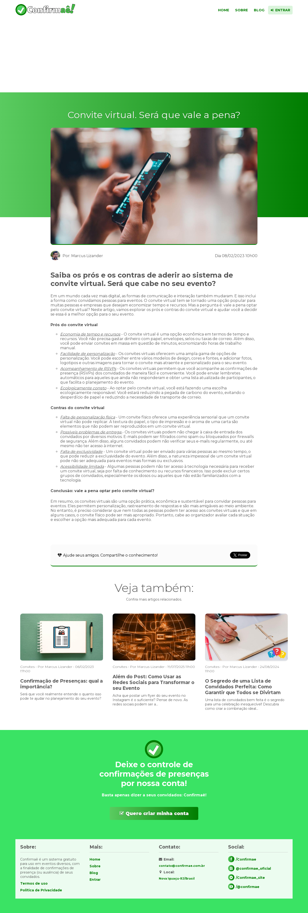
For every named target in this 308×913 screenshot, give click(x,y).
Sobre (239, 10)
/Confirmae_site (250, 877)
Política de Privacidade (41, 890)
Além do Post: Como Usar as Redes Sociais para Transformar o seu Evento (153, 682)
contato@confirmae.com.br (182, 866)
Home (220, 10)
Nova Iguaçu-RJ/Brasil (177, 878)
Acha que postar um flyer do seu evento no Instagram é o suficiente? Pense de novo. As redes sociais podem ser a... (150, 699)
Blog (258, 10)
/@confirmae (247, 887)
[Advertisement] (154, 56)
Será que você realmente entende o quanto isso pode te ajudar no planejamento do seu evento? (60, 696)
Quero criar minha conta (157, 813)
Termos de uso (34, 883)
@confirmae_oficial (253, 868)
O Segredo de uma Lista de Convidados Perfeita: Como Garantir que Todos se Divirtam (243, 686)
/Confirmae (246, 859)
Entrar (282, 10)
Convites (27, 667)
